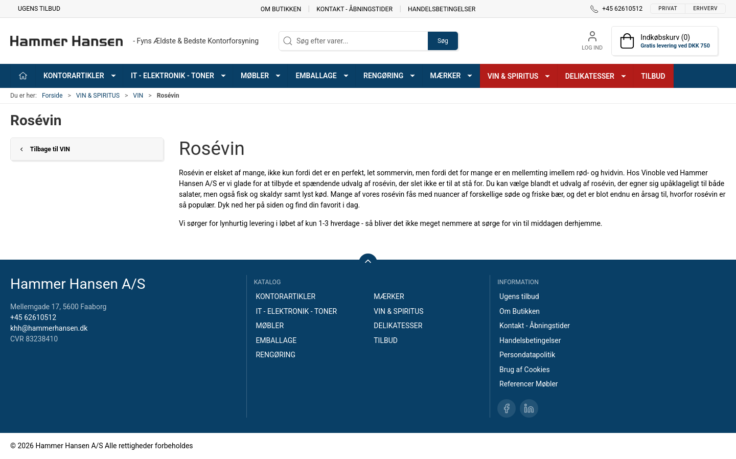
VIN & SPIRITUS (98, 95)
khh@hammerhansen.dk (48, 328)
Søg (443, 40)
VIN (138, 95)
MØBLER (270, 326)
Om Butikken (281, 8)
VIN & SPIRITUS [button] (519, 76)
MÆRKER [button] (452, 76)
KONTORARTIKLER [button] (80, 76)
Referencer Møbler (528, 384)
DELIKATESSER (398, 326)
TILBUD (653, 76)
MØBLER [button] (261, 76)
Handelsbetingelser (441, 8)
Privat (667, 8)
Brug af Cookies (524, 369)
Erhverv (705, 8)
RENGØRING (275, 355)
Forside (52, 95)
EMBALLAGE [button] (322, 76)
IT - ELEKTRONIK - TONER (296, 311)
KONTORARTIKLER (285, 296)
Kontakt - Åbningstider (354, 8)
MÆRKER (389, 296)
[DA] (134, 40)
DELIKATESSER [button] (596, 76)
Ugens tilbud (39, 8)
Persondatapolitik (527, 355)
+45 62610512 (33, 317)
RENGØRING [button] (389, 76)
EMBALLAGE (276, 340)
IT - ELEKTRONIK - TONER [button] (179, 76)
